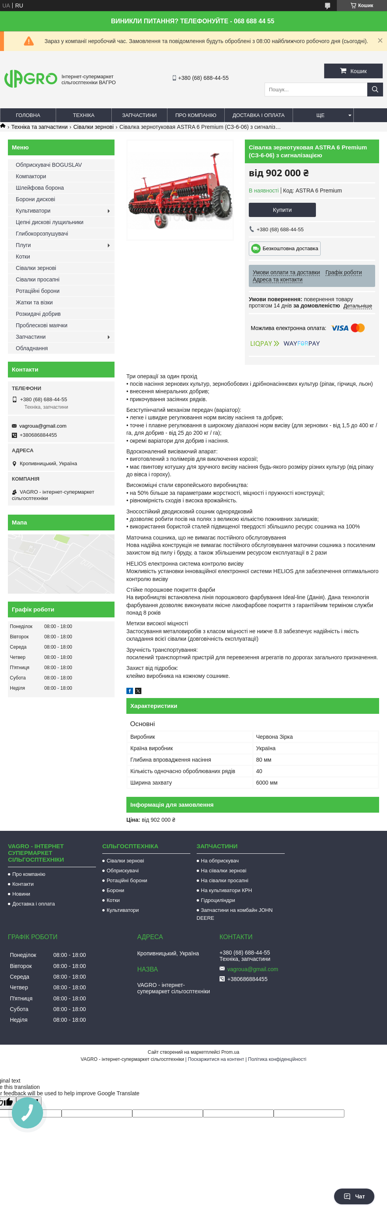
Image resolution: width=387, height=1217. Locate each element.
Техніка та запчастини (39, 127)
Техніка (84, 115)
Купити (282, 209)
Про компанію (195, 115)
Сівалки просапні (38, 279)
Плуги (23, 245)
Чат (354, 1196)
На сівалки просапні (224, 880)
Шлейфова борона (40, 188)
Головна (28, 115)
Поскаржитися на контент (216, 1059)
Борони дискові (35, 199)
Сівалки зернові (93, 127)
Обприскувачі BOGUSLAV (49, 165)
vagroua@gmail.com (42, 426)
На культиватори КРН (226, 890)
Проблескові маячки (42, 325)
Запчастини (139, 115)
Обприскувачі (123, 871)
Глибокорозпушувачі (42, 233)
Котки (23, 256)
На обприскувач (220, 861)
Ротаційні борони (38, 291)
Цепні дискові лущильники (49, 222)
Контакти (23, 884)
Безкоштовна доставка (290, 248)
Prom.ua (230, 1052)
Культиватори (33, 211)
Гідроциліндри (218, 900)
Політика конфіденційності (277, 1059)
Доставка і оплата (259, 115)
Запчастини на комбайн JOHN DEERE (235, 914)
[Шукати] (375, 89)
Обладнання (32, 348)
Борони (115, 890)
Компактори (31, 176)
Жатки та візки (34, 302)
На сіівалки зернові (223, 871)
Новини (21, 894)
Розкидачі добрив (38, 314)
